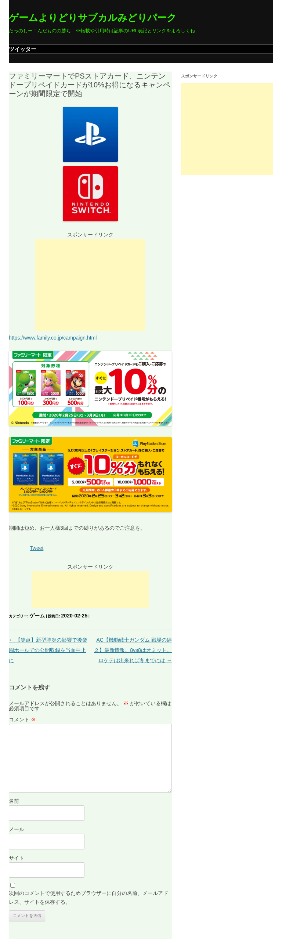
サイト (16, 858)
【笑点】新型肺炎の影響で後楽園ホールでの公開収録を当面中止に (48, 650)
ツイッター (22, 49)
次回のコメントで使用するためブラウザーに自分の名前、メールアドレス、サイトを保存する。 (88, 897)
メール (16, 829)
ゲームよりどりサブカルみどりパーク (93, 17)
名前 (14, 801)
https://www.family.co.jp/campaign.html (53, 338)
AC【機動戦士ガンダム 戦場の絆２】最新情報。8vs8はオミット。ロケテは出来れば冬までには (133, 650)
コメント (22, 719)
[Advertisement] (90, 285)
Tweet (36, 548)
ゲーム (37, 616)
